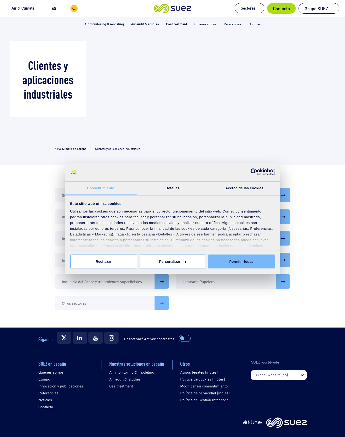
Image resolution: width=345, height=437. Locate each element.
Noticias (45, 399)
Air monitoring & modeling (131, 372)
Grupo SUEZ (316, 8)
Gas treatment (121, 385)
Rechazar (104, 261)
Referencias (48, 392)
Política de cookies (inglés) (202, 378)
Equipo (44, 378)
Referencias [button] (232, 24)
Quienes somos (51, 372)
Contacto (281, 8)
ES (54, 8)
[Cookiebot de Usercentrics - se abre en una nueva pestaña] (254, 172)
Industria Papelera (236, 281)
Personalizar (172, 261)
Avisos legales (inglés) (199, 372)
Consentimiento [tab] (101, 188)
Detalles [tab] (172, 188)
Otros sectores (115, 303)
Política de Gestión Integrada (204, 399)
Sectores (248, 8)
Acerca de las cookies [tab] (244, 188)
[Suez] (64, 338)
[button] (172, 8)
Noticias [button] (254, 24)
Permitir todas (241, 261)
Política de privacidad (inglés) (205, 392)
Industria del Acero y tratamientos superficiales (115, 281)
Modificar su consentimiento (204, 385)
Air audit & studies (125, 378)
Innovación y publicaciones (60, 385)
